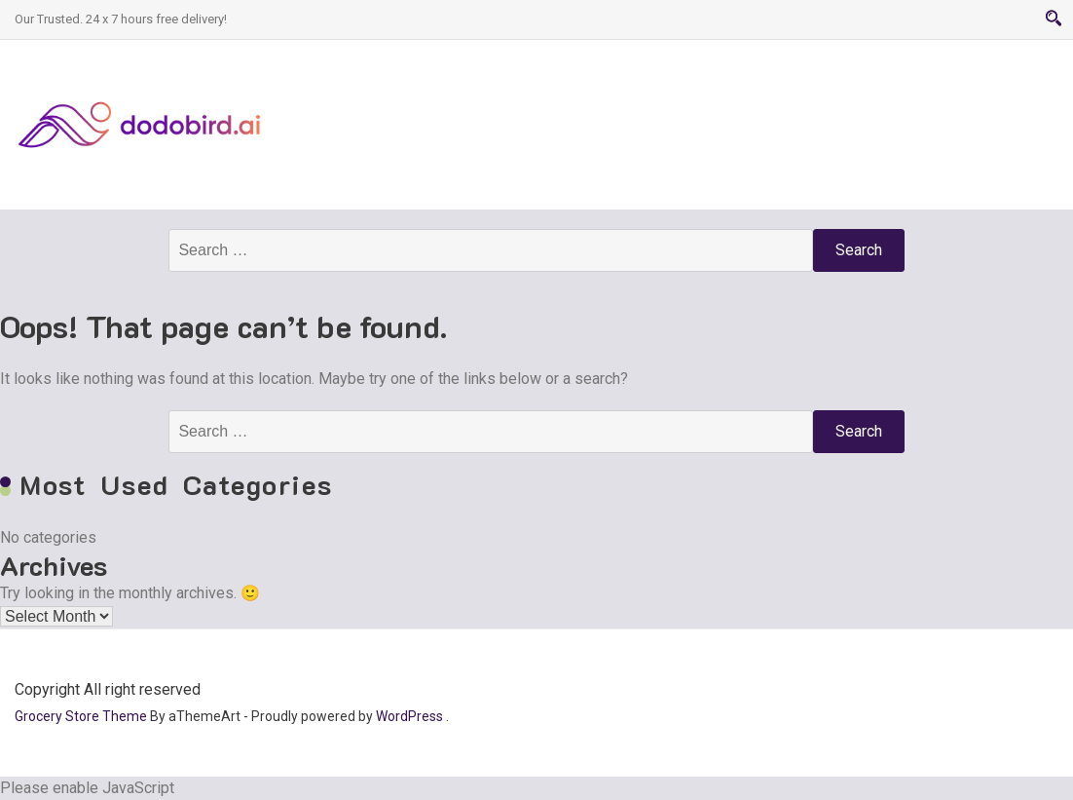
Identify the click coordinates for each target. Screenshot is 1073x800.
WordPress (409, 716)
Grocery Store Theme (81, 716)
